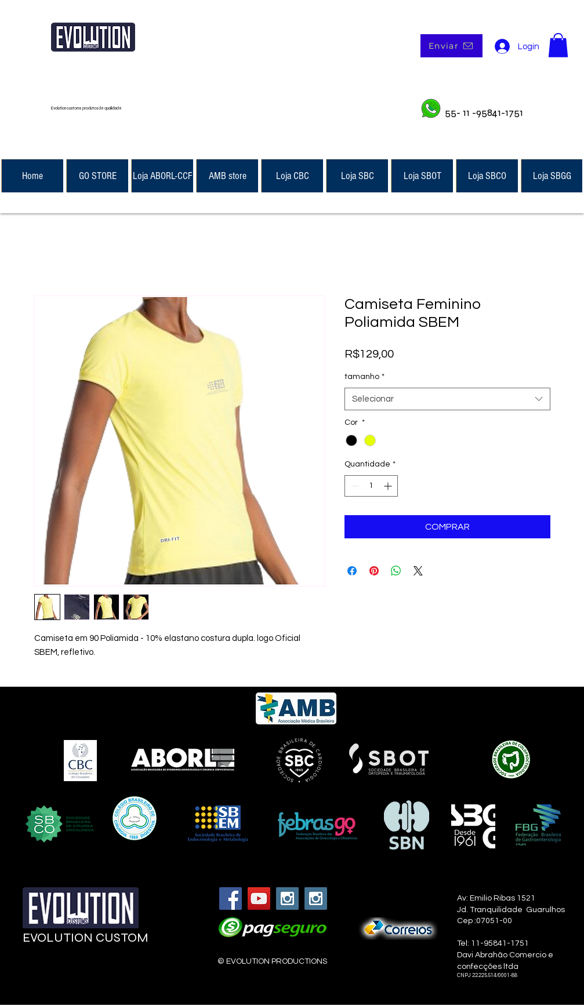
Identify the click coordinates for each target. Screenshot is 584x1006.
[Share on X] (418, 571)
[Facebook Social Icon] (230, 898)
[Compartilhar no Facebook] (352, 571)
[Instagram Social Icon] (287, 898)
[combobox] (447, 399)
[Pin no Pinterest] (374, 571)
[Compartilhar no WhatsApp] (396, 571)
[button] (558, 45)
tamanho (364, 377)
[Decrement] (353, 486)
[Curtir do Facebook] (93, 972)
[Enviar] (451, 45)
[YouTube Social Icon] (259, 898)
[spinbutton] (371, 486)
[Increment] (389, 486)
